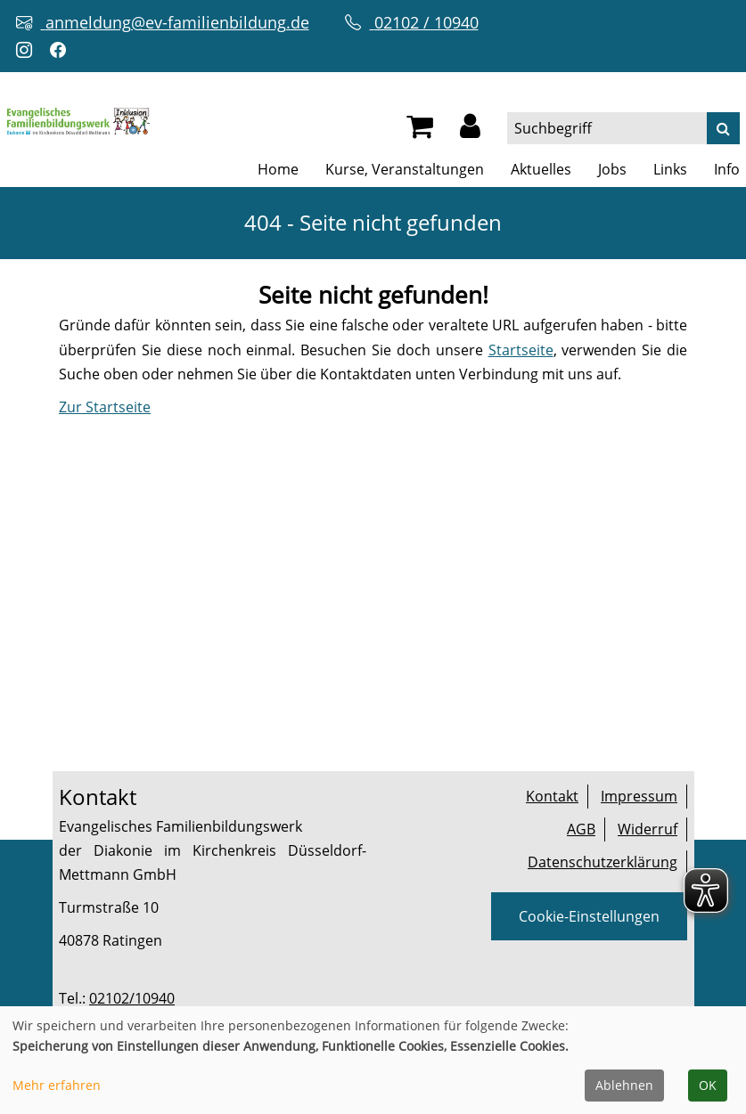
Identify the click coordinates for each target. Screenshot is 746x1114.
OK (708, 1085)
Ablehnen (624, 1085)
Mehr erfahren (56, 1085)
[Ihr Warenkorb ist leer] (419, 131)
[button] (470, 131)
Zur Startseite (105, 407)
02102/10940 (132, 998)
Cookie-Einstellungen (589, 916)
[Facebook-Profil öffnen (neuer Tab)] (62, 50)
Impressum (639, 796)
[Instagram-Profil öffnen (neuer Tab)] (28, 50)
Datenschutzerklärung (602, 862)
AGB (581, 829)
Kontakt (552, 796)
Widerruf (647, 829)
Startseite (520, 350)
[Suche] (723, 128)
